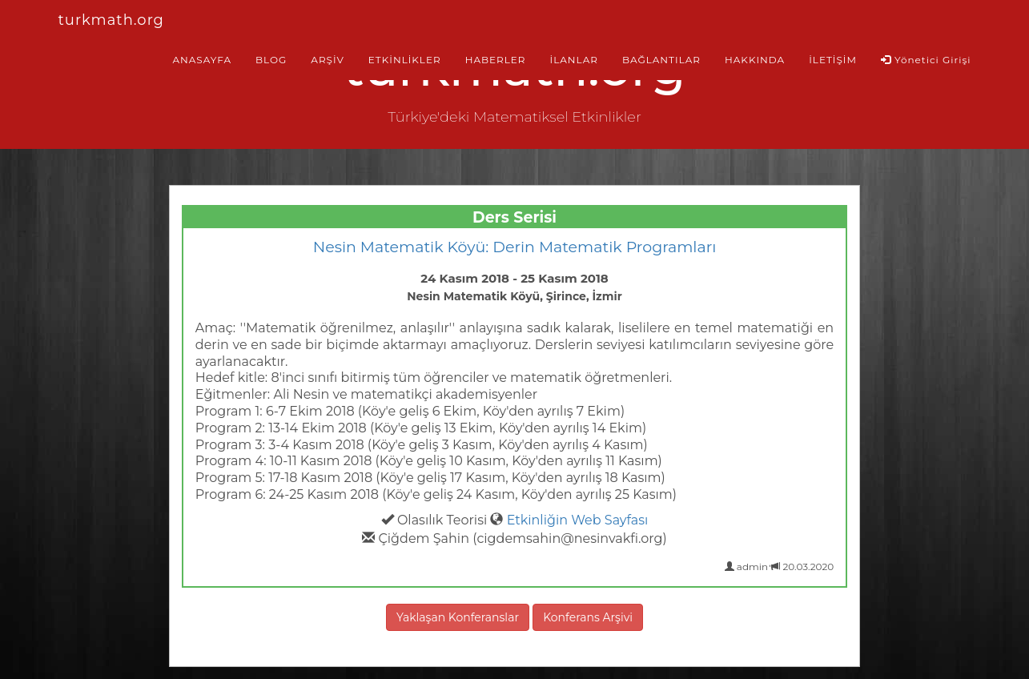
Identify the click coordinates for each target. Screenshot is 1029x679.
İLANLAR (574, 60)
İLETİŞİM (833, 60)
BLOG (271, 60)
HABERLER (495, 60)
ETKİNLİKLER (404, 60)
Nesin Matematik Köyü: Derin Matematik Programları (515, 247)
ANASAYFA (201, 60)
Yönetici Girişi (926, 60)
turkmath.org (111, 20)
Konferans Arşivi (588, 617)
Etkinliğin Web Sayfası (578, 520)
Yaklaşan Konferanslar (457, 617)
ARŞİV (327, 60)
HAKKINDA (755, 60)
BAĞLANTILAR (661, 60)
